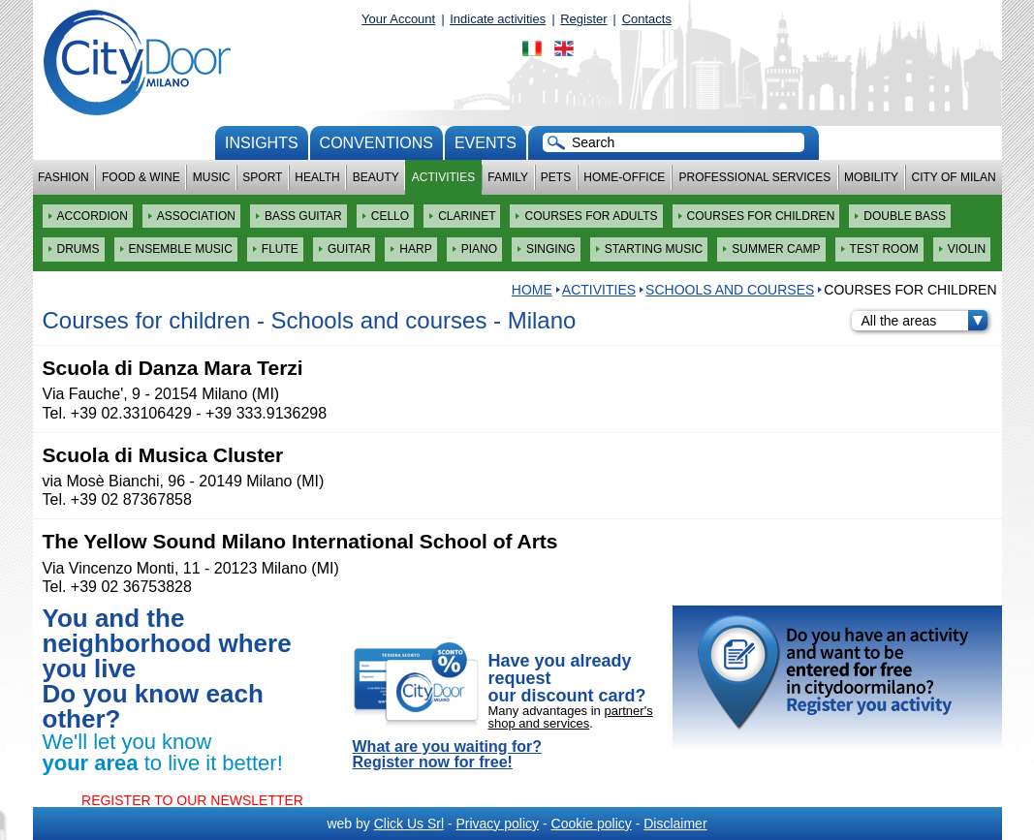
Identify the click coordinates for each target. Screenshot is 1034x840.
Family (507, 177)
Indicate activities (498, 19)
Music (212, 177)
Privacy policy (497, 823)
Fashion (63, 177)
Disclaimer (674, 823)
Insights (261, 143)
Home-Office (624, 177)
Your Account (398, 19)
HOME (532, 289)
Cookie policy (591, 823)
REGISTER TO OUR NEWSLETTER (192, 800)
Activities (443, 177)
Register (583, 19)
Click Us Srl (409, 823)
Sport (262, 177)
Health (317, 177)
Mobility (871, 177)
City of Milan (954, 177)
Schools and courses (729, 289)
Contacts (647, 19)
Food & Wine (141, 177)
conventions (376, 143)
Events (485, 143)
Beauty (376, 177)
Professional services (754, 177)
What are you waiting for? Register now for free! (448, 754)
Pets (556, 177)
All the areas (924, 320)
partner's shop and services (570, 717)
